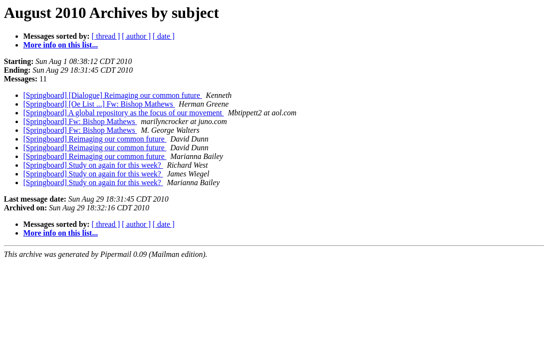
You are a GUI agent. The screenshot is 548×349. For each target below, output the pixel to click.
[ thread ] (106, 36)
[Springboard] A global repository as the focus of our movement (123, 113)
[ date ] (163, 36)
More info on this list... (60, 45)
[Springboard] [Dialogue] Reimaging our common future (112, 95)
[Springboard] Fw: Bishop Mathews (80, 121)
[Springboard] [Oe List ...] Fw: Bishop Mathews (99, 104)
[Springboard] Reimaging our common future (95, 139)
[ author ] (136, 36)
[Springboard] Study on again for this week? (93, 165)
